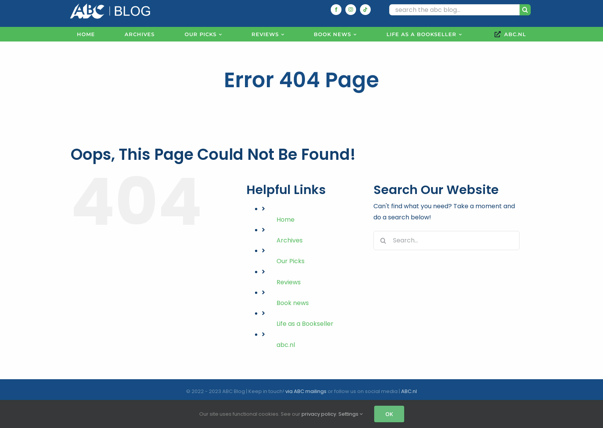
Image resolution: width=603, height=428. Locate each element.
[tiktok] (365, 9)
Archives (290, 240)
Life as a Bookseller (305, 323)
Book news (293, 303)
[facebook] (336, 9)
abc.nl (286, 344)
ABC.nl (409, 391)
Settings (350, 414)
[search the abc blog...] (454, 9)
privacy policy (319, 414)
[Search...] (446, 240)
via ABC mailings (305, 391)
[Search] (525, 9)
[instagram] (350, 9)
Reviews (289, 282)
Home (286, 219)
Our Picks (291, 261)
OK (389, 414)
